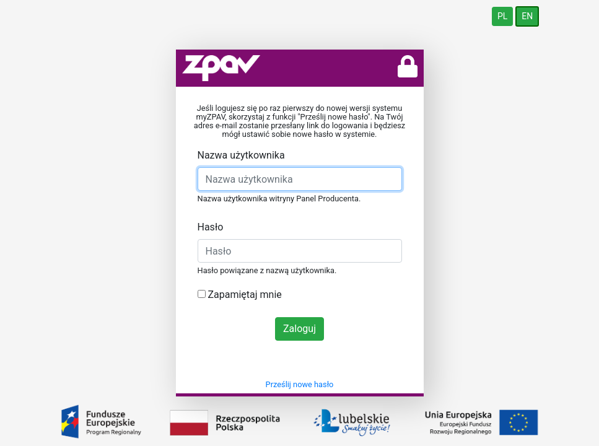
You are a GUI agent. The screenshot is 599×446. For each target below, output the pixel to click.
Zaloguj (299, 328)
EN (527, 16)
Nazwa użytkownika (241, 155)
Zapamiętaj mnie (240, 294)
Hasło (211, 227)
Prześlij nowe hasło (300, 384)
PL (502, 16)
